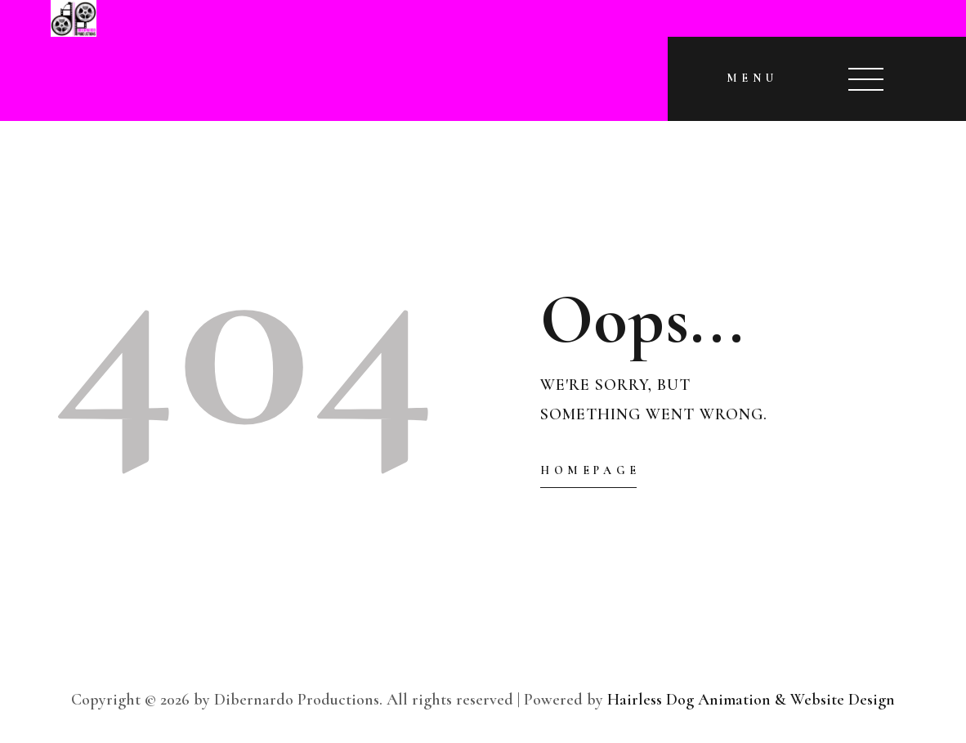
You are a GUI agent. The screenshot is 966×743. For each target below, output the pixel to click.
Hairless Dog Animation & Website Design (751, 699)
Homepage (590, 470)
